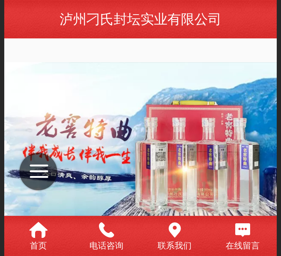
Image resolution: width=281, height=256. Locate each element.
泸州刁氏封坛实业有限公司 (140, 19)
